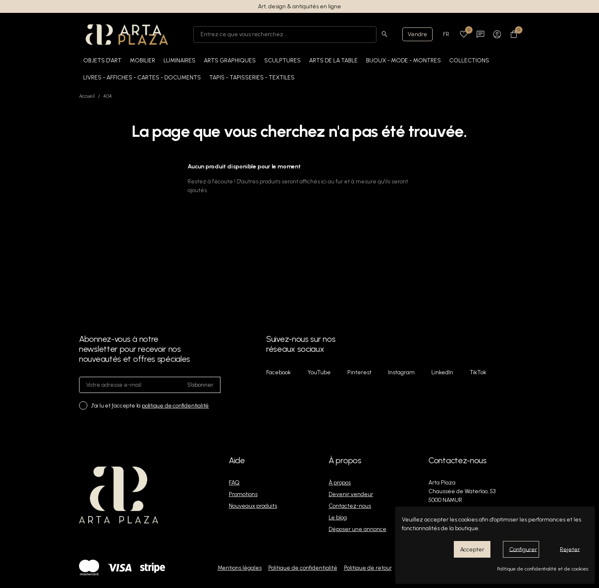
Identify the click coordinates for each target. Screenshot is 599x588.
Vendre (417, 34)
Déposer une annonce (357, 529)
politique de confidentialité (175, 405)
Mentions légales (240, 567)
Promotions (243, 494)
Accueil (87, 96)
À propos (340, 482)
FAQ (234, 482)
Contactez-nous (350, 505)
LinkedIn (442, 372)
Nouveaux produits (253, 505)
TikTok (478, 372)
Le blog (338, 517)
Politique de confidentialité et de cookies (542, 569)
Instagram (401, 372)
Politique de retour (368, 567)
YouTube (319, 372)
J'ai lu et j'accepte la (150, 405)
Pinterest (359, 372)
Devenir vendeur (351, 494)
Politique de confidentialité (302, 567)
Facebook (278, 372)
